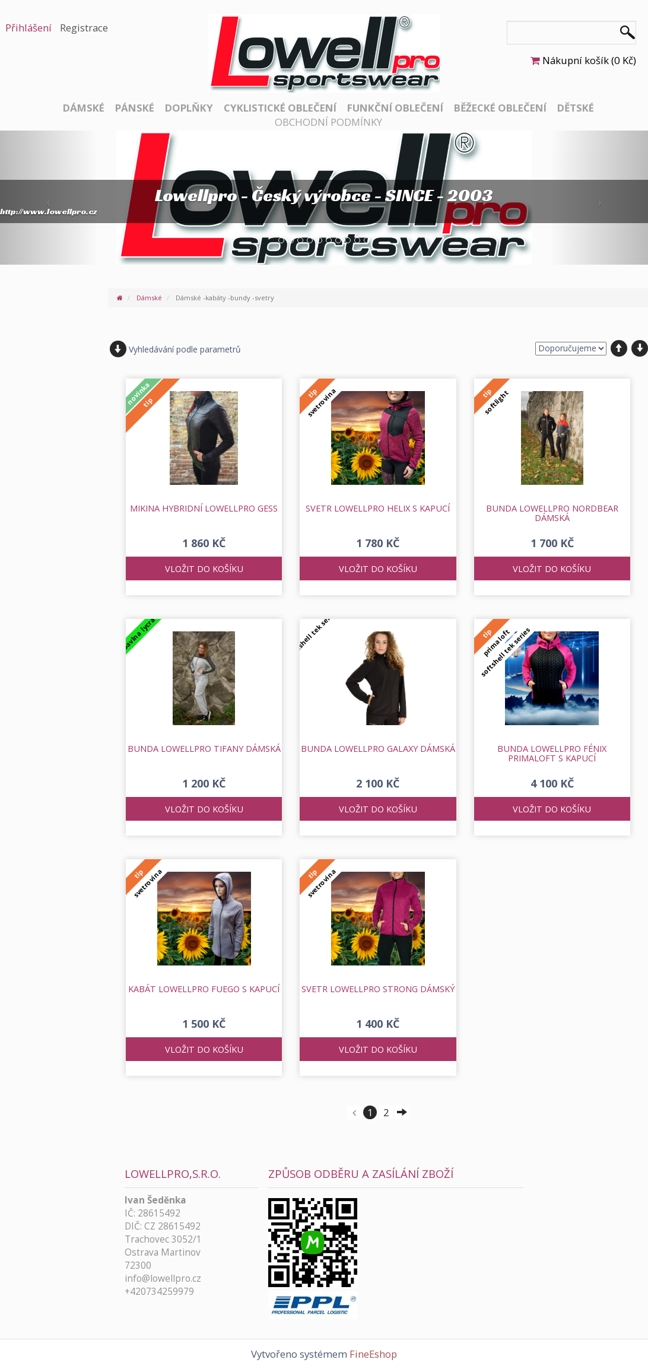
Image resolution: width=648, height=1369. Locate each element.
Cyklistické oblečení (280, 108)
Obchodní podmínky (328, 122)
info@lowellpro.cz (163, 1278)
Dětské (575, 108)
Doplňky (189, 108)
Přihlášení (28, 27)
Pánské (134, 108)
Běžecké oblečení (500, 108)
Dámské (83, 108)
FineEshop (373, 1354)
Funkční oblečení (395, 108)
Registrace (84, 27)
